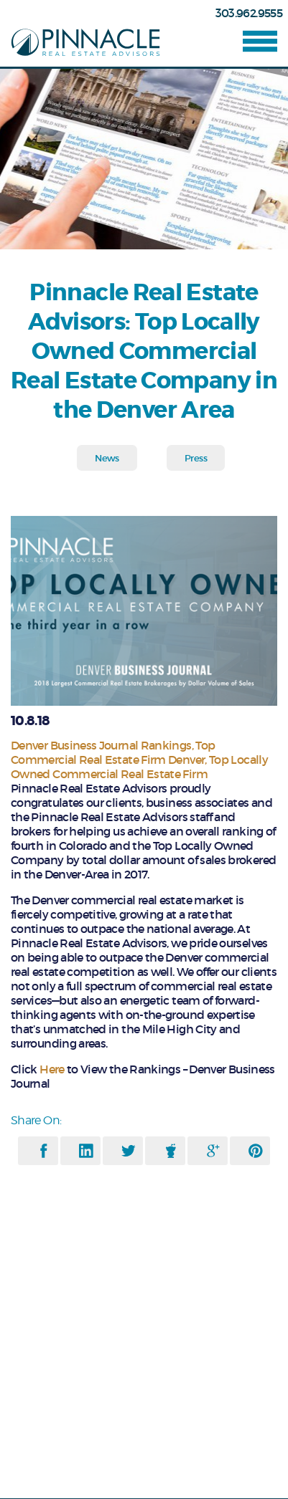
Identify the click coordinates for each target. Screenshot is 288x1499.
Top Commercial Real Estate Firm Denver (113, 752)
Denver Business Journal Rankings (101, 745)
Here (52, 1069)
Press (196, 458)
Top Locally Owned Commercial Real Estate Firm (139, 766)
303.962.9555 (248, 13)
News (107, 458)
